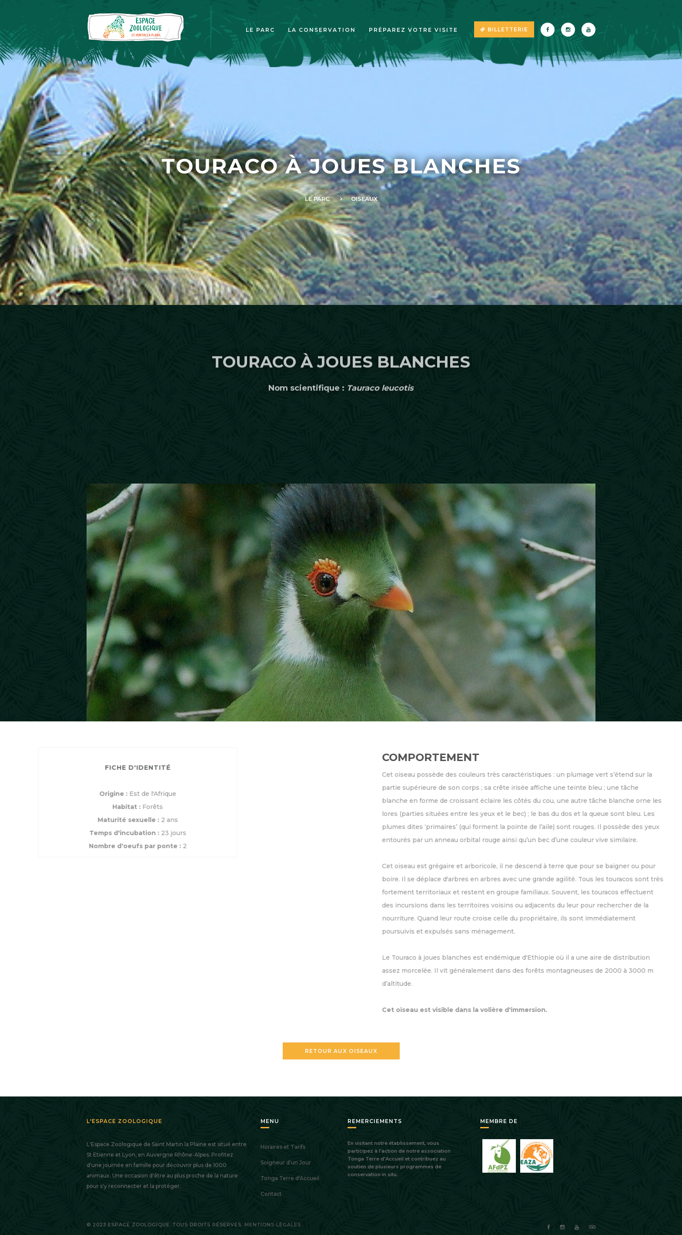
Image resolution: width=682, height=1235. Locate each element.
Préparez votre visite (413, 30)
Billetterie (504, 29)
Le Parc (317, 198)
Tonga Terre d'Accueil (290, 1178)
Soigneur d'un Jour (286, 1162)
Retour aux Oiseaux (341, 1051)
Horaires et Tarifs (283, 1147)
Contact (271, 1194)
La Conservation (322, 30)
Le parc (260, 30)
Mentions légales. (273, 1224)
